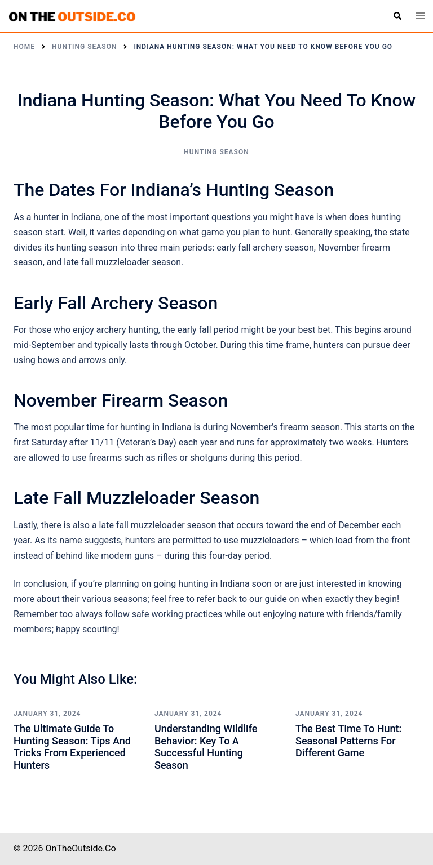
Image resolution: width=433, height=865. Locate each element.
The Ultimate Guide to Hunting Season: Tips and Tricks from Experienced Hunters (72, 747)
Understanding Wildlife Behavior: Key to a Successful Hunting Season (205, 747)
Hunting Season (216, 152)
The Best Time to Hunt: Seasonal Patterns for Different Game (348, 741)
